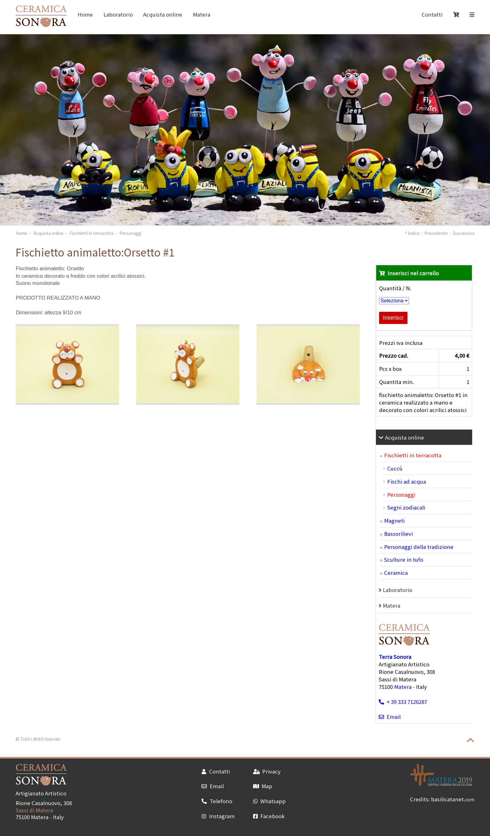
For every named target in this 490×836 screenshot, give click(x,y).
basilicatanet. (452, 799)
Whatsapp (269, 801)
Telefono (217, 801)
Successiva (463, 233)
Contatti (432, 14)
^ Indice (412, 233)
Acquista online (162, 14)
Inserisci (393, 318)
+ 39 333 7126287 (403, 701)
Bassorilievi (398, 533)
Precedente (436, 233)
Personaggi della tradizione (418, 546)
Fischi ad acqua (406, 481)
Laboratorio (118, 14)
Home (85, 14)
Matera (201, 14)
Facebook (269, 816)
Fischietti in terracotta (91, 233)
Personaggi (130, 233)
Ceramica (396, 572)
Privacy (267, 771)
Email (390, 716)
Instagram (218, 816)
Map (262, 786)
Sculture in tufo (403, 559)
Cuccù (394, 468)
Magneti (394, 520)
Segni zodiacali (406, 507)
